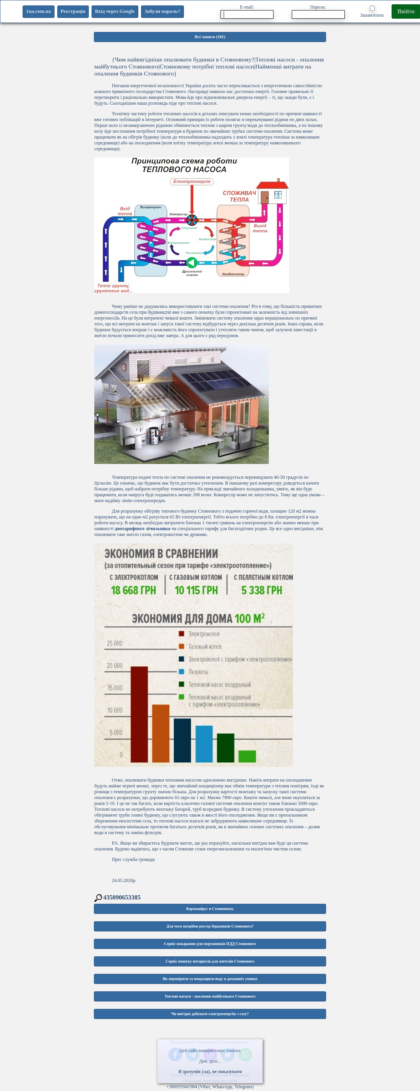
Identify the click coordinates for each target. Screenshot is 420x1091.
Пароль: (318, 11)
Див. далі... (210, 1061)
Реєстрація (73, 11)
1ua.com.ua (38, 11)
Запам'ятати (371, 12)
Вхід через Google (115, 11)
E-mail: (247, 11)
